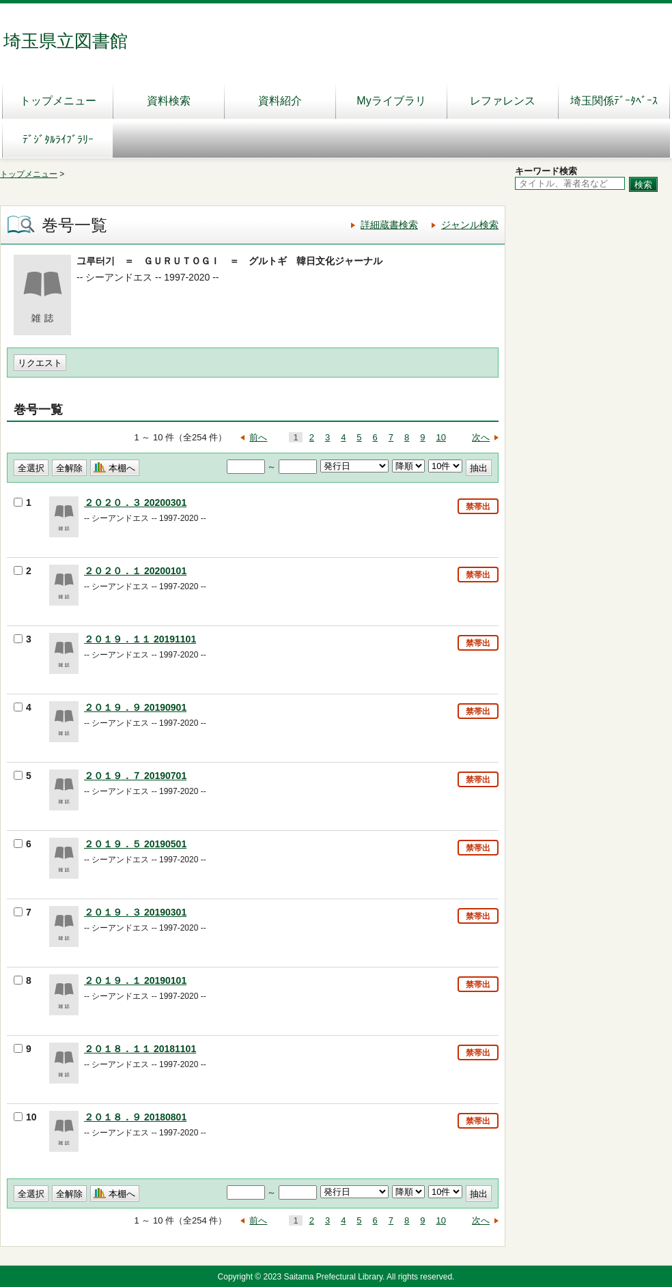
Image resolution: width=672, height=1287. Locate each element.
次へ (481, 437)
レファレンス (502, 101)
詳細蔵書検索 (389, 224)
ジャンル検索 (470, 224)
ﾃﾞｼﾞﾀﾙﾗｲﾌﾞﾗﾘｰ (58, 139)
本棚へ (122, 468)
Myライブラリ (390, 101)
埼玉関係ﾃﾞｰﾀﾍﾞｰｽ (614, 101)
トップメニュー (58, 101)
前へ (258, 437)
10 (441, 437)
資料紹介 (280, 101)
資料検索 (169, 101)
